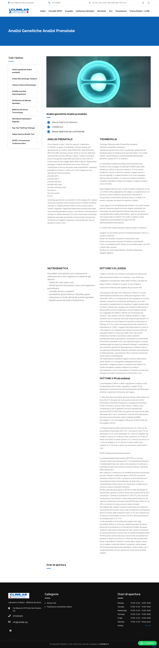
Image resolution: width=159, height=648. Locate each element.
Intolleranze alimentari (85, 11)
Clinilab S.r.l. (104, 644)
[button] (147, 643)
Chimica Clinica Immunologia (24, 85)
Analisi (43, 11)
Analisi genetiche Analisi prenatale (22, 71)
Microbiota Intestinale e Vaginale (21, 120)
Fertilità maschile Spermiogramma (19, 92)
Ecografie (69, 11)
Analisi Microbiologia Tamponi (24, 79)
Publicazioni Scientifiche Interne (59, 607)
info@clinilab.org (15, 622)
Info (111, 11)
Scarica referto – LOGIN (139, 11)
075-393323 (56, 3)
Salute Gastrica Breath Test (23, 134)
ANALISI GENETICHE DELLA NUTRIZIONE (68, 132)
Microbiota (101, 11)
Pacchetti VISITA (55, 11)
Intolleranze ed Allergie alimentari (21, 101)
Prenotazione (121, 11)
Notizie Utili (51, 603)
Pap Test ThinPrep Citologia (23, 128)
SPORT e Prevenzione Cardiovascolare (21, 141)
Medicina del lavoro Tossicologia (20, 111)
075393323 (15, 616)
